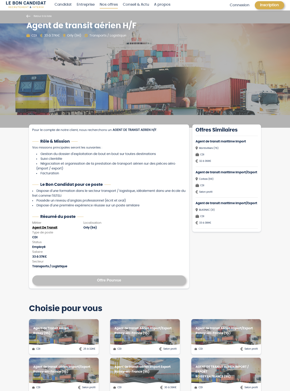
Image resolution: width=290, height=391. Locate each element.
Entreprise (86, 4)
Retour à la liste (39, 16)
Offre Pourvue (109, 280)
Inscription (269, 5)
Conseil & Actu (136, 4)
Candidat (63, 4)
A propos (162, 4)
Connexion (240, 5)
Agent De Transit (44, 227)
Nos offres (109, 4)
